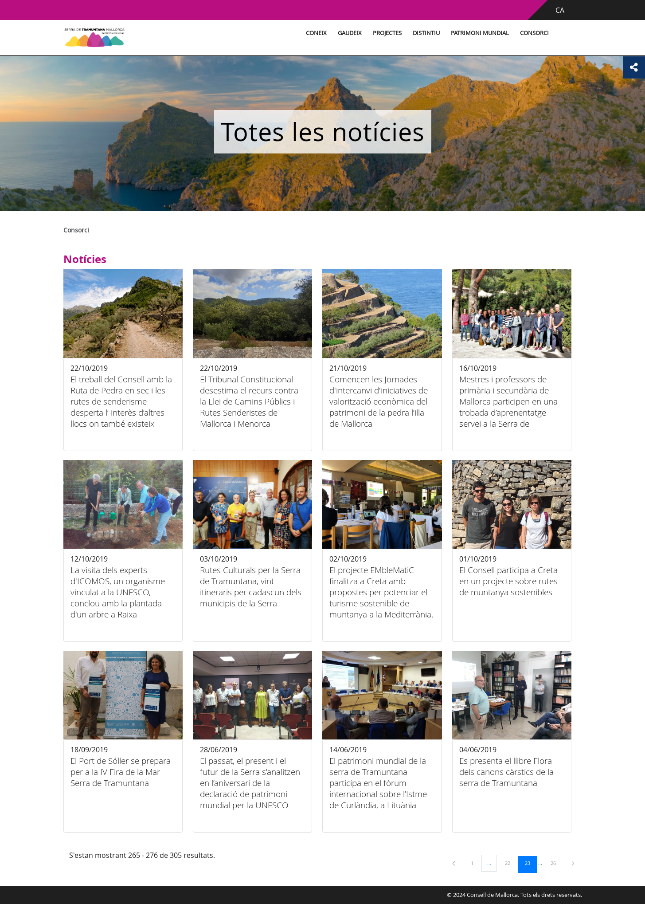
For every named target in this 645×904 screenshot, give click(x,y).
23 (530, 862)
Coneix (316, 33)
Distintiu (426, 33)
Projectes (387, 33)
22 (510, 862)
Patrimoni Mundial (480, 33)
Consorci (534, 33)
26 (556, 862)
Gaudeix (350, 33)
